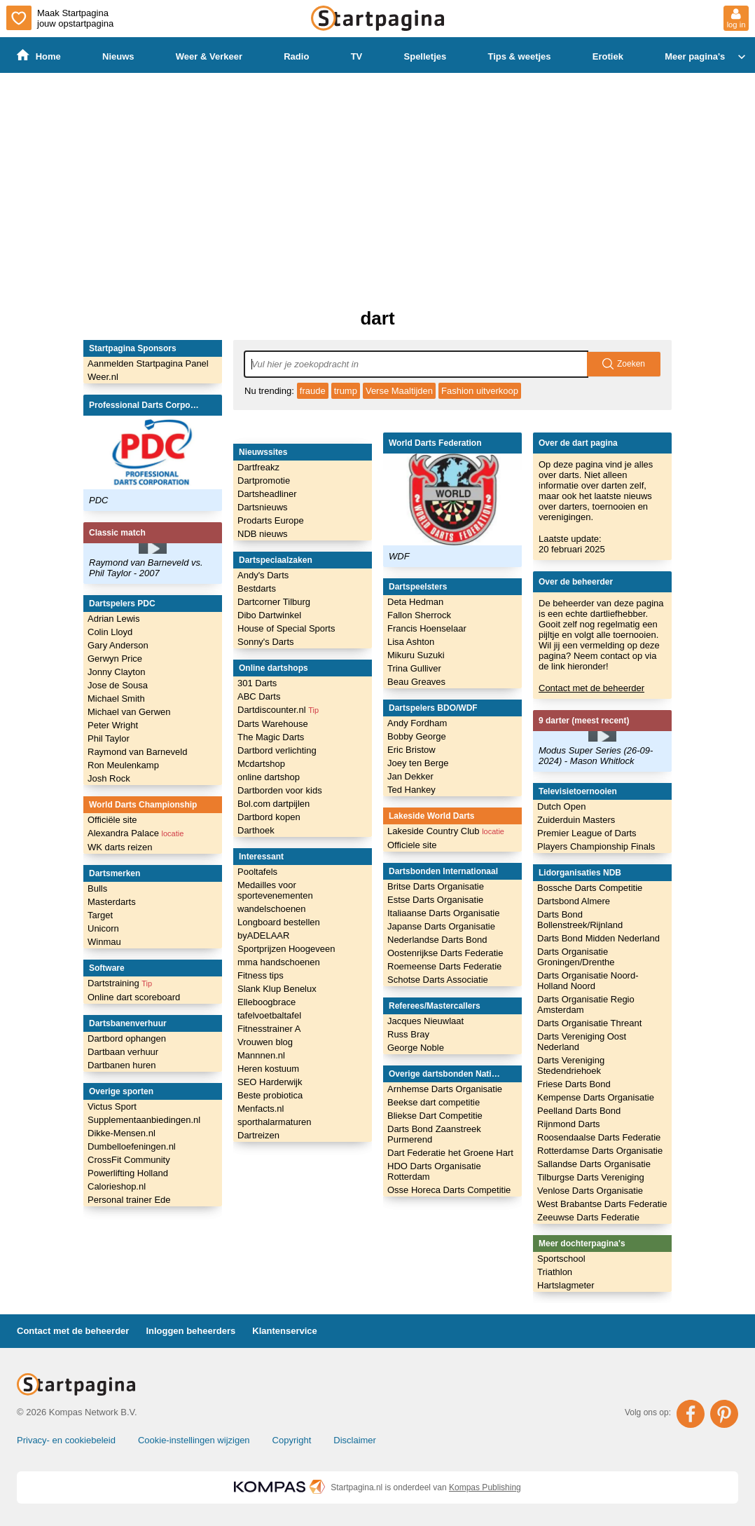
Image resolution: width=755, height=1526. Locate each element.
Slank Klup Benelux (277, 988)
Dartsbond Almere (573, 901)
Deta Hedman (415, 602)
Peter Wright (113, 725)
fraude (313, 391)
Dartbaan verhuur (123, 1052)
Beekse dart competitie (433, 1102)
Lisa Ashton (410, 641)
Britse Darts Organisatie (435, 886)
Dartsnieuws (262, 507)
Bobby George (416, 736)
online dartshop (268, 777)
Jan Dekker (410, 776)
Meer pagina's (707, 57)
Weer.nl (103, 377)
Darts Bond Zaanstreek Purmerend (434, 1134)
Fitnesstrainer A (268, 1028)
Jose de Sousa (118, 685)
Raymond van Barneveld (137, 752)
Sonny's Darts (265, 641)
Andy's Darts (263, 575)
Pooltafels (257, 871)
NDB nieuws (262, 534)
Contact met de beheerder (591, 688)
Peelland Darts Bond (579, 1110)
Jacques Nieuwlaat (425, 1021)
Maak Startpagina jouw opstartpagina (59, 18)
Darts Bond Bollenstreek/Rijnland (580, 919)
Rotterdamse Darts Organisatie (600, 1150)
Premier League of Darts (587, 833)
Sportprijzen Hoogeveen (286, 948)
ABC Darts (258, 696)
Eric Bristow (411, 749)
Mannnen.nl (261, 1055)
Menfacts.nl (260, 1108)
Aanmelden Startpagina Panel (148, 363)
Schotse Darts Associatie (437, 979)
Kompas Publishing (485, 1487)
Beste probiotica (270, 1095)
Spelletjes (425, 56)
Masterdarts (112, 902)
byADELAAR (263, 935)
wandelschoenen (271, 909)
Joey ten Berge (417, 763)
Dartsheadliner (267, 494)
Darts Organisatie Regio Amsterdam (586, 1004)
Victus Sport (112, 1106)
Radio (296, 56)
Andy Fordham (417, 723)
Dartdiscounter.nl (278, 709)
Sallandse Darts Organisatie (594, 1164)
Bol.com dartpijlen (273, 803)
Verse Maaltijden (399, 391)
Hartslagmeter (566, 1285)
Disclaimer (354, 1440)
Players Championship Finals (596, 846)
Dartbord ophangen (127, 1038)
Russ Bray (408, 1034)
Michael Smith (116, 698)
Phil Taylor (109, 738)
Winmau (104, 941)
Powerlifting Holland (128, 1173)
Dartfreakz (258, 467)
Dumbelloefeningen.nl (132, 1146)
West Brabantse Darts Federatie (602, 1204)
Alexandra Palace (135, 833)
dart (377, 318)
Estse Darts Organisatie (435, 899)
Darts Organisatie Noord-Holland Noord (588, 980)
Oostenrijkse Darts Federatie (445, 953)
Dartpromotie (263, 480)
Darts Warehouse (272, 723)
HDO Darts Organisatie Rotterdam (434, 1171)
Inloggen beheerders (190, 1331)
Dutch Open (561, 806)
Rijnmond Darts (568, 1124)
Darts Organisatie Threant (589, 1023)
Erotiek (608, 56)
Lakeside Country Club (445, 831)
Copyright (292, 1440)
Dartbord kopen (268, 817)
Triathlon (554, 1272)
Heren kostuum (268, 1068)
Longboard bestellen (278, 922)
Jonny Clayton (116, 672)
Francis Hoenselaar (426, 628)
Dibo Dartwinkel (269, 615)
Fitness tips (260, 975)
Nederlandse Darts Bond (437, 939)
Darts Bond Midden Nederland (598, 938)
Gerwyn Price (115, 658)
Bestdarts (256, 588)
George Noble (415, 1047)
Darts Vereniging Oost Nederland (581, 1041)
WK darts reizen (120, 847)
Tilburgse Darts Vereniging (590, 1177)
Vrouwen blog (265, 1042)
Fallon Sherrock (419, 615)
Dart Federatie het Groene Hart (450, 1152)
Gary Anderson (118, 645)
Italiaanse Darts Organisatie (443, 913)
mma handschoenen (278, 962)
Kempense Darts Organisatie (595, 1097)
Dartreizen (258, 1135)
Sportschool (561, 1258)
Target (100, 915)
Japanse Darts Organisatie (441, 926)
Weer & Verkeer (209, 56)
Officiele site (412, 845)
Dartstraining (120, 983)
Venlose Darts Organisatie (590, 1190)
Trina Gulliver (414, 668)
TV (357, 56)
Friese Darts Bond (574, 1084)
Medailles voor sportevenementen (275, 890)
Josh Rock (109, 778)
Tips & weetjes (518, 56)
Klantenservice (284, 1331)
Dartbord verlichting (277, 750)
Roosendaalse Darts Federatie (598, 1137)
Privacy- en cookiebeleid (66, 1440)
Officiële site (112, 820)
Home (39, 55)
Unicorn (103, 928)
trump (345, 391)
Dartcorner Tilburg (273, 602)
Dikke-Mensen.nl (121, 1133)
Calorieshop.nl (117, 1186)
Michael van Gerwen (129, 712)
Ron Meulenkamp (123, 765)
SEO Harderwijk (269, 1082)
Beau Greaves (416, 681)
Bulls (97, 888)
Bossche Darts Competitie (589, 888)
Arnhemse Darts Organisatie (444, 1089)
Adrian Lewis (113, 618)
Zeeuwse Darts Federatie (588, 1217)
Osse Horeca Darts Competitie (449, 1190)
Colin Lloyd (110, 632)
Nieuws (118, 56)
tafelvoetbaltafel (269, 1015)
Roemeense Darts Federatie (444, 966)
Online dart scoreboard (134, 997)
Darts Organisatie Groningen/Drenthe (576, 956)
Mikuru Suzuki (416, 655)
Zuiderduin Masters (576, 820)
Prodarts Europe (270, 520)
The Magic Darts (270, 737)
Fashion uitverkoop (479, 391)
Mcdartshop (261, 763)
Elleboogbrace (266, 1002)
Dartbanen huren (122, 1065)
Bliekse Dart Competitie (435, 1115)
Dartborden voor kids (279, 790)
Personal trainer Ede (129, 1199)
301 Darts (257, 683)
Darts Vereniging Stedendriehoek (570, 1065)
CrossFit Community (129, 1159)
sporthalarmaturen (274, 1122)
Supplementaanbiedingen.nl (144, 1120)
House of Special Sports (286, 628)
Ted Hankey (411, 789)
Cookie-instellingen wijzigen (194, 1440)
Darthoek (256, 830)
